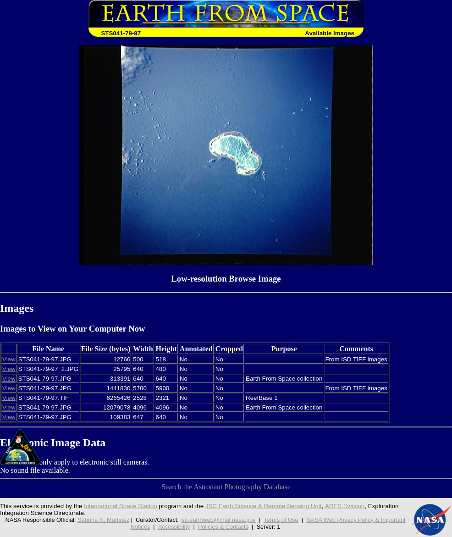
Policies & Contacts (223, 526)
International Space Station (120, 506)
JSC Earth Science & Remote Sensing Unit (263, 506)
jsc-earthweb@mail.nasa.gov (218, 519)
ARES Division (345, 506)
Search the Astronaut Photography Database (226, 487)
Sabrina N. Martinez (103, 519)
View (9, 359)
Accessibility (174, 526)
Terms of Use (281, 519)
